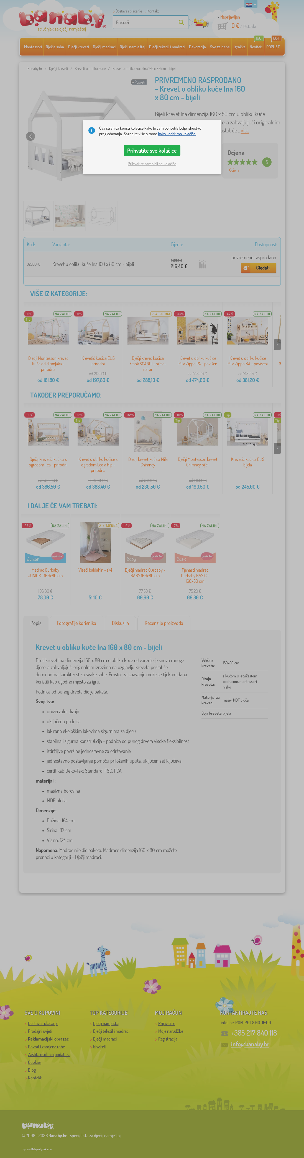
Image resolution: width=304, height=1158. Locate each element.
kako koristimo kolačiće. (177, 133)
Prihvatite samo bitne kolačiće (152, 163)
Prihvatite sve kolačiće (152, 150)
